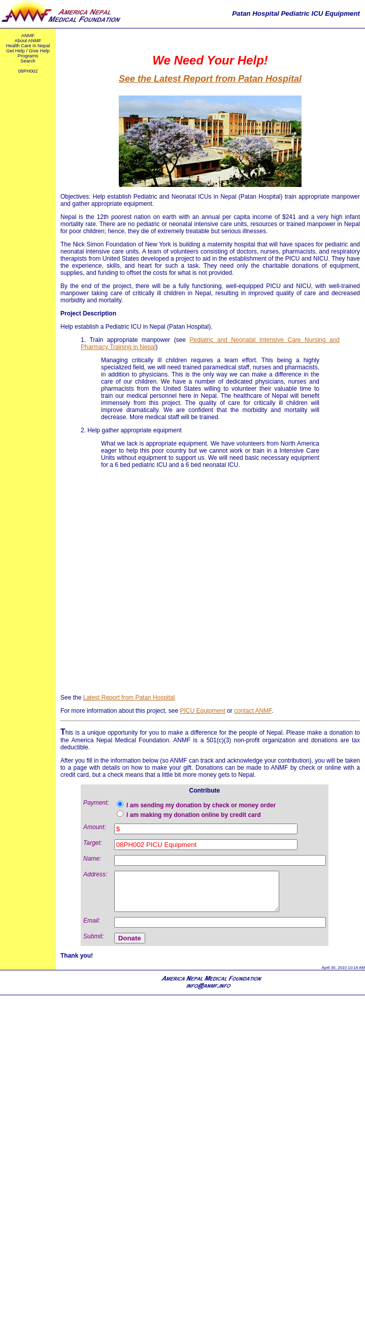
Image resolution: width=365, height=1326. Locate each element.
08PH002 (28, 71)
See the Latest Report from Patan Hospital (210, 79)
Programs (28, 55)
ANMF (28, 35)
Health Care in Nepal (28, 45)
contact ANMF (253, 710)
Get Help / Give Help (28, 50)
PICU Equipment (202, 710)
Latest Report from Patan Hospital (129, 697)
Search (28, 61)
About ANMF (28, 40)
